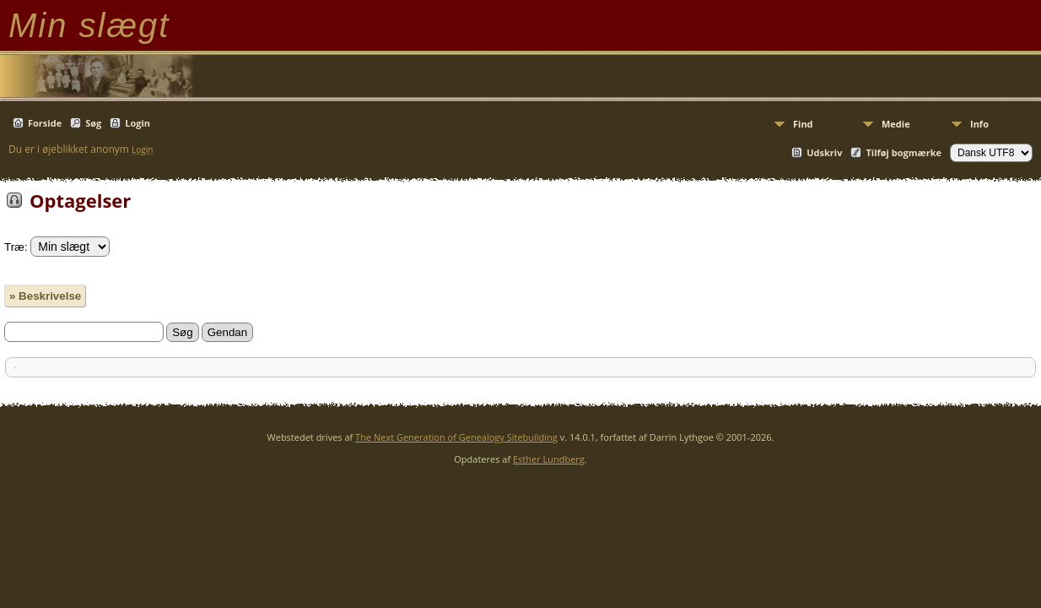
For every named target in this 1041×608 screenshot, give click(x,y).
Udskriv (824, 152)
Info (979, 123)
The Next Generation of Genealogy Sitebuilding (456, 437)
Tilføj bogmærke (903, 152)
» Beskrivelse (45, 296)
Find (803, 123)
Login (137, 123)
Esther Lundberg (549, 459)
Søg (93, 123)
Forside (45, 123)
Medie (896, 123)
